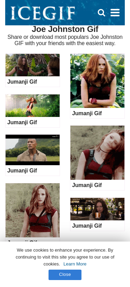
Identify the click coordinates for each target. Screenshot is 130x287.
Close (65, 274)
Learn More (74, 264)
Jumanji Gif (22, 82)
